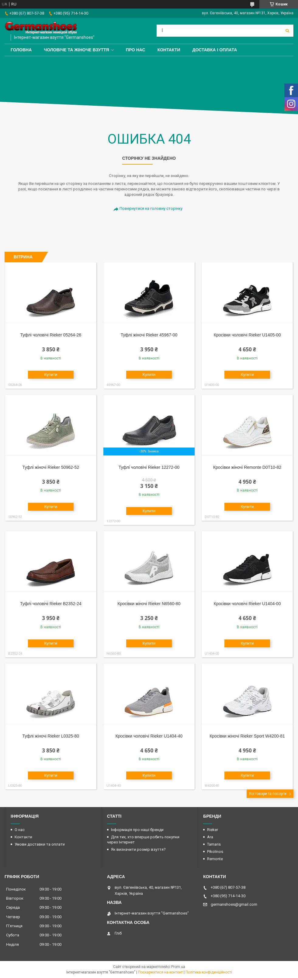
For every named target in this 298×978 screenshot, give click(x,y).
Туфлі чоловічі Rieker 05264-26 (50, 334)
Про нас (135, 49)
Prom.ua (178, 967)
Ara (210, 837)
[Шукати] (287, 31)
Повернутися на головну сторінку (151, 208)
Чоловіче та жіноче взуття (76, 49)
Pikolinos (215, 851)
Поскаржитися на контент (160, 972)
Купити (50, 374)
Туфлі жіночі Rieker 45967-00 (149, 334)
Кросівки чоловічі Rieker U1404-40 (149, 736)
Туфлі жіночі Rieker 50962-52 (51, 467)
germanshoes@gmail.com (234, 904)
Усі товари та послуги (267, 794)
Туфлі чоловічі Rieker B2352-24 (50, 603)
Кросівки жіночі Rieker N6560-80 (149, 603)
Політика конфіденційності (208, 972)
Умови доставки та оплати (40, 844)
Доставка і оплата (214, 49)
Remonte (215, 859)
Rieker (212, 829)
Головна (21, 49)
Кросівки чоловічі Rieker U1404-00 (247, 603)
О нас (20, 829)
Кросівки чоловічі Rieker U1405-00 (247, 334)
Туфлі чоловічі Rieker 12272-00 (149, 467)
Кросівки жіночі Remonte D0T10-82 (247, 467)
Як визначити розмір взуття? (138, 849)
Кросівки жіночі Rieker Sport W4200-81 (247, 736)
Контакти (169, 49)
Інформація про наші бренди (137, 829)
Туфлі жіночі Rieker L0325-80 (51, 736)
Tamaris (214, 844)
